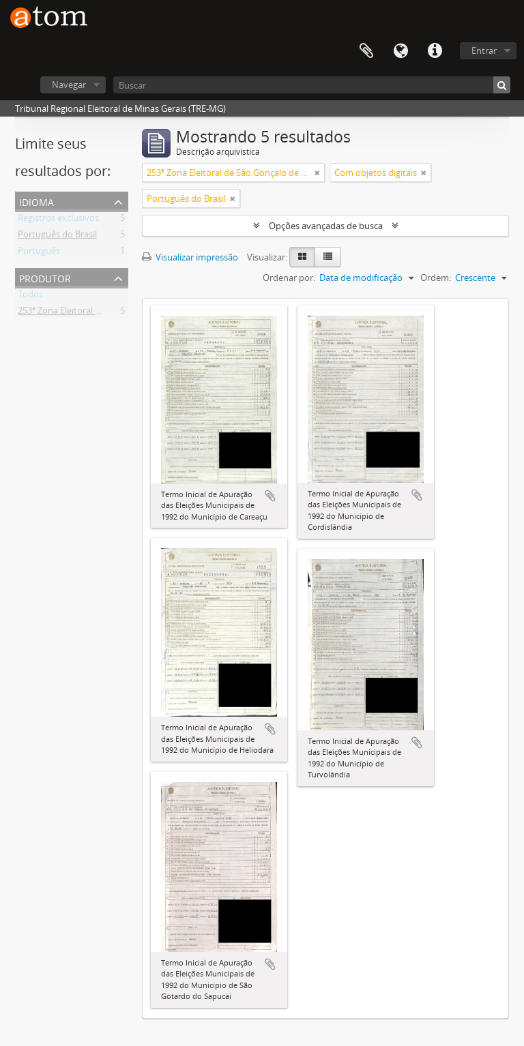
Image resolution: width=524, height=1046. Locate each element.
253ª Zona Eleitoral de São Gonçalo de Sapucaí (110, 313)
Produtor (45, 277)
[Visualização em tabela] (328, 257)
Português (39, 253)
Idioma (400, 51)
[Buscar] (311, 84)
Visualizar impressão (190, 257)
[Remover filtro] (317, 172)
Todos (30, 296)
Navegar (69, 84)
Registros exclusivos (58, 220)
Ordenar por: (289, 277)
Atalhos (435, 51)
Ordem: (435, 277)
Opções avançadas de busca (326, 226)
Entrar (484, 50)
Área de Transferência (366, 51)
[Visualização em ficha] (302, 257)
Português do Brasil (57, 236)
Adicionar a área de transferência (270, 496)
